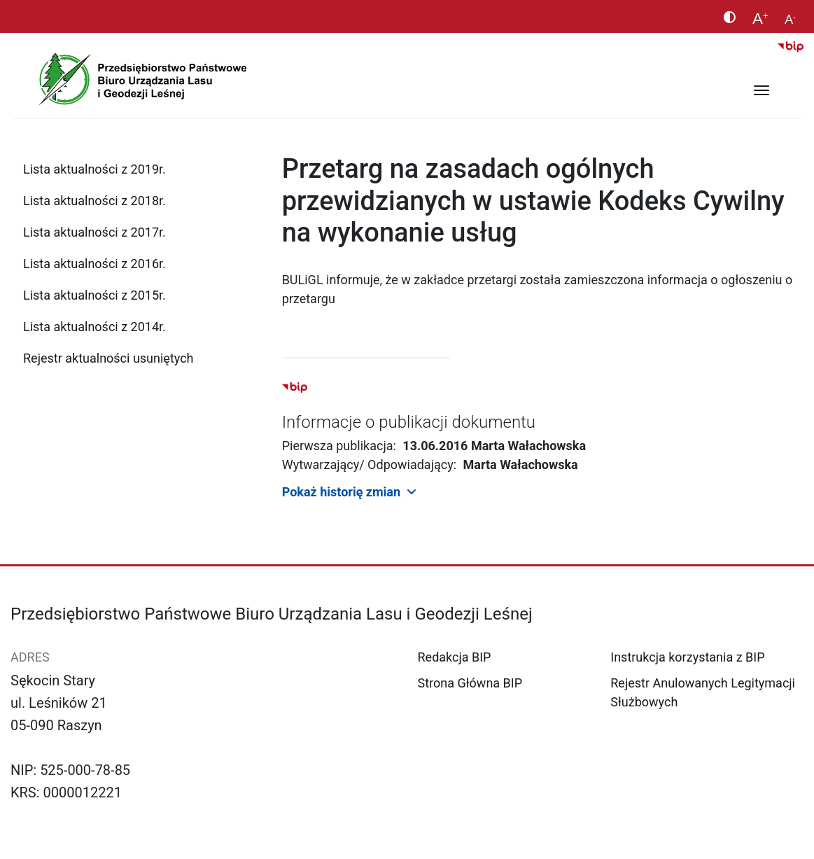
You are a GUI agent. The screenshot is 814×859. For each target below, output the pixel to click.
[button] (543, 491)
